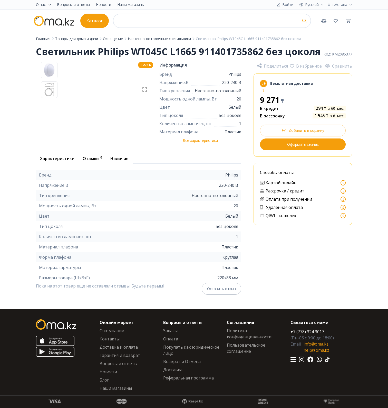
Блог (104, 380)
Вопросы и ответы (73, 4)
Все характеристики (200, 140)
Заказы (170, 330)
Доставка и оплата (119, 347)
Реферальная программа (188, 378)
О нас (44, 4)
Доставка (172, 370)
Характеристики (57, 158)
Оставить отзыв (221, 288)
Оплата (170, 339)
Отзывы (92, 158)
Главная (43, 38)
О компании (112, 330)
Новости (103, 4)
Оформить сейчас (303, 144)
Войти (287, 4)
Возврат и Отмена (182, 361)
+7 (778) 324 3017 (307, 332)
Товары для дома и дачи (77, 38)
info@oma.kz (316, 344)
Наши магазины (130, 4)
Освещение (113, 38)
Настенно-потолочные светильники (160, 38)
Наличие (119, 158)
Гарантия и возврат (120, 355)
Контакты (110, 339)
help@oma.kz (316, 350)
